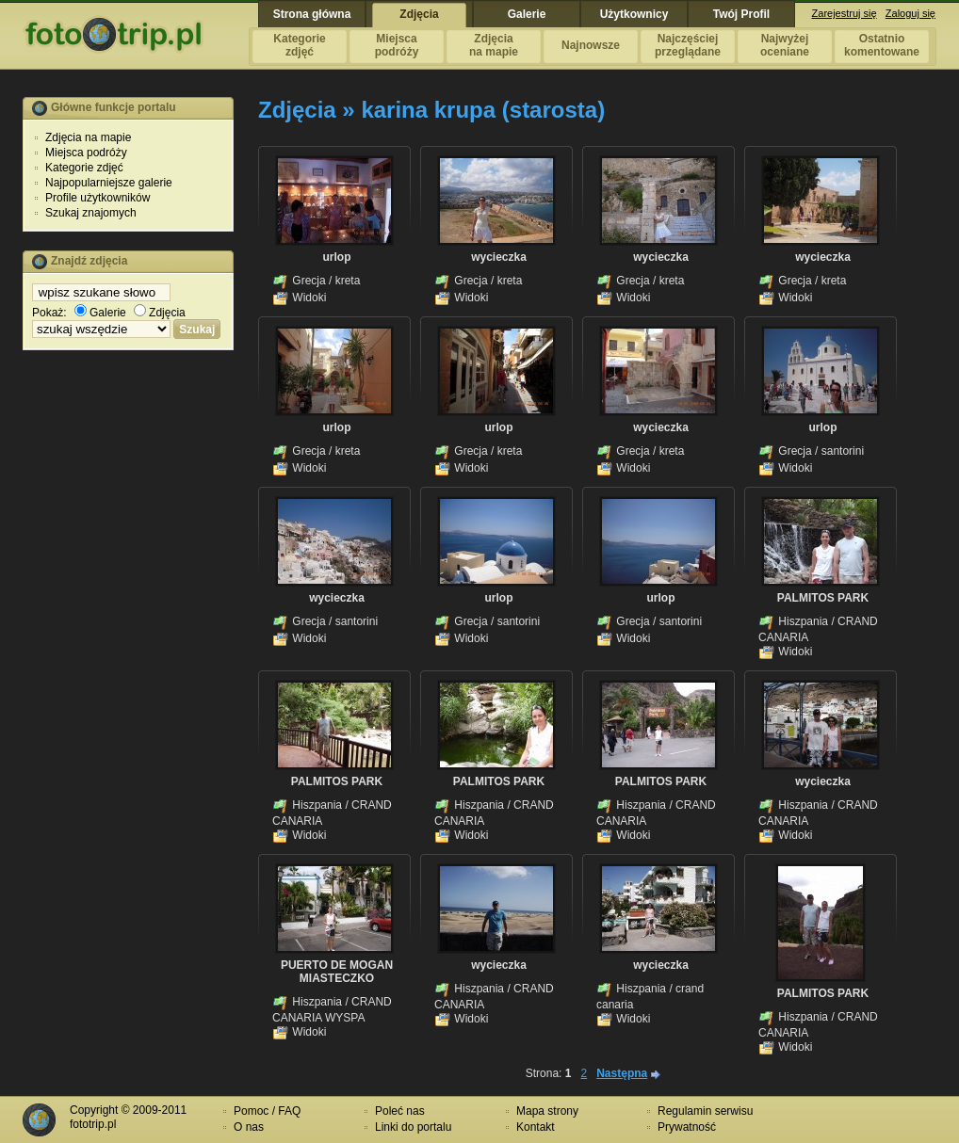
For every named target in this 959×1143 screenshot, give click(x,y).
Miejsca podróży (86, 152)
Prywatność (687, 1127)
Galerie (100, 312)
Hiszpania (803, 621)
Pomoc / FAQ (267, 1111)
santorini (842, 451)
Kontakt (535, 1127)
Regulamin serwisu (705, 1111)
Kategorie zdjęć (84, 167)
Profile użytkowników (97, 197)
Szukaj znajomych (91, 212)
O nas (249, 1127)
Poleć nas (400, 1111)
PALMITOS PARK (823, 597)
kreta (348, 280)
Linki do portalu (413, 1127)
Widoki (309, 297)
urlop (337, 257)
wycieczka (499, 257)
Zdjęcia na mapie (88, 137)
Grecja (308, 280)
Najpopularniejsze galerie (108, 182)
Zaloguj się (910, 13)
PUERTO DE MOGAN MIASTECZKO (337, 971)
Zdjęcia (160, 312)
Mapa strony (547, 1111)
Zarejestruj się (844, 13)
